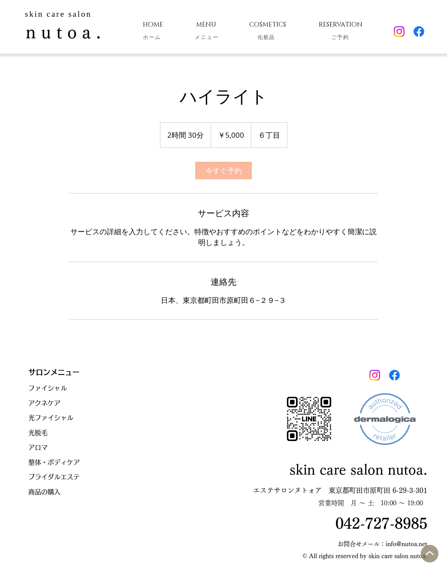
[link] (223, 170)
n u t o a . (63, 32)
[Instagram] (399, 31)
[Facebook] (419, 31)
